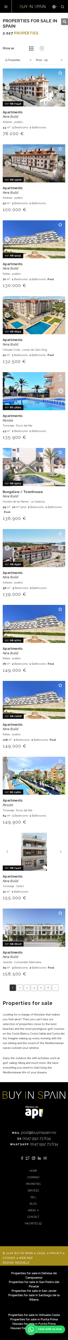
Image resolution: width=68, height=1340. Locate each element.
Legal (41, 1253)
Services (33, 1190)
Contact (33, 1216)
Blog (33, 1203)
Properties (33, 1184)
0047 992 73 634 (34, 1138)
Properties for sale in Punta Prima (34, 1319)
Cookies (9, 1257)
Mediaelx (22, 1262)
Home (33, 1170)
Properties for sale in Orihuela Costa (34, 1315)
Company (33, 1177)
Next (60, 87)
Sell (33, 1197)
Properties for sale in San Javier (34, 1291)
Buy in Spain (32, 6)
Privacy (56, 1253)
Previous (7, 87)
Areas (32, 1210)
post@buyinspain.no (34, 1132)
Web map (26, 1257)
